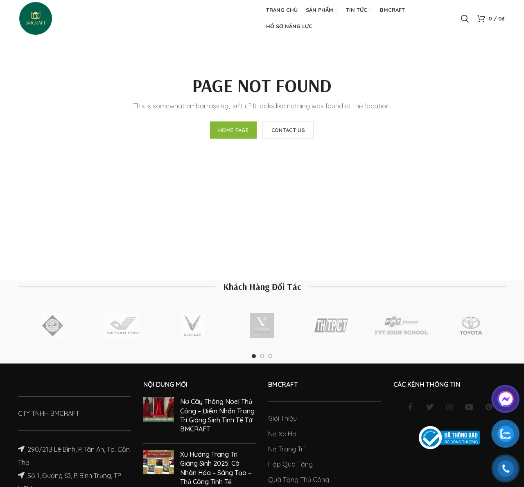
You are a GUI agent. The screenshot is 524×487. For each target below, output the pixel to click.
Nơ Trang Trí (286, 449)
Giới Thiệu (282, 418)
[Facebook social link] (410, 407)
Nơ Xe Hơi (283, 434)
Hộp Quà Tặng (290, 464)
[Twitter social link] (430, 407)
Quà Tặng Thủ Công (298, 480)
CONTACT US (288, 130)
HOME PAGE (233, 130)
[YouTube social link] (469, 407)
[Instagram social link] (449, 407)
